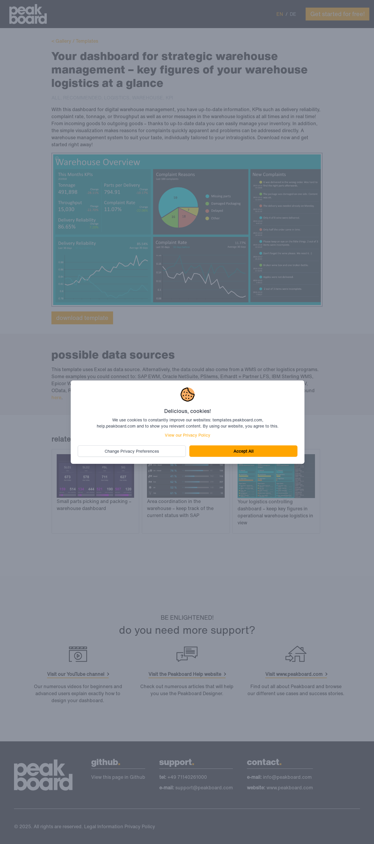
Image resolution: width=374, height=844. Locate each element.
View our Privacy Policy (187, 435)
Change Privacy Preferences (132, 451)
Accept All (243, 451)
